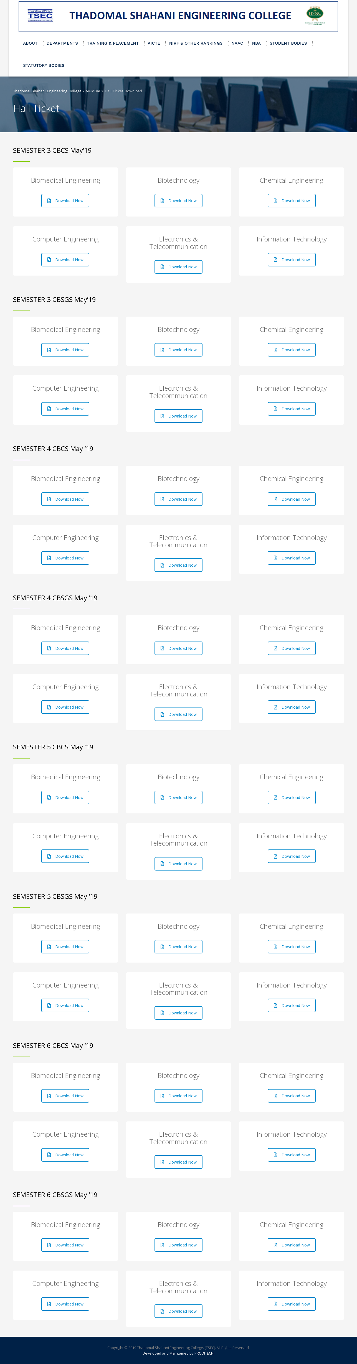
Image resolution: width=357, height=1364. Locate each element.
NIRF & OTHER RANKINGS (196, 43)
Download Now (65, 200)
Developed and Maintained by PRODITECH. (178, 1353)
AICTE (154, 43)
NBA (256, 43)
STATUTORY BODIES (43, 65)
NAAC (237, 43)
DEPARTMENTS (62, 43)
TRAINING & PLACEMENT (113, 43)
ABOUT (30, 43)
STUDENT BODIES (288, 43)
